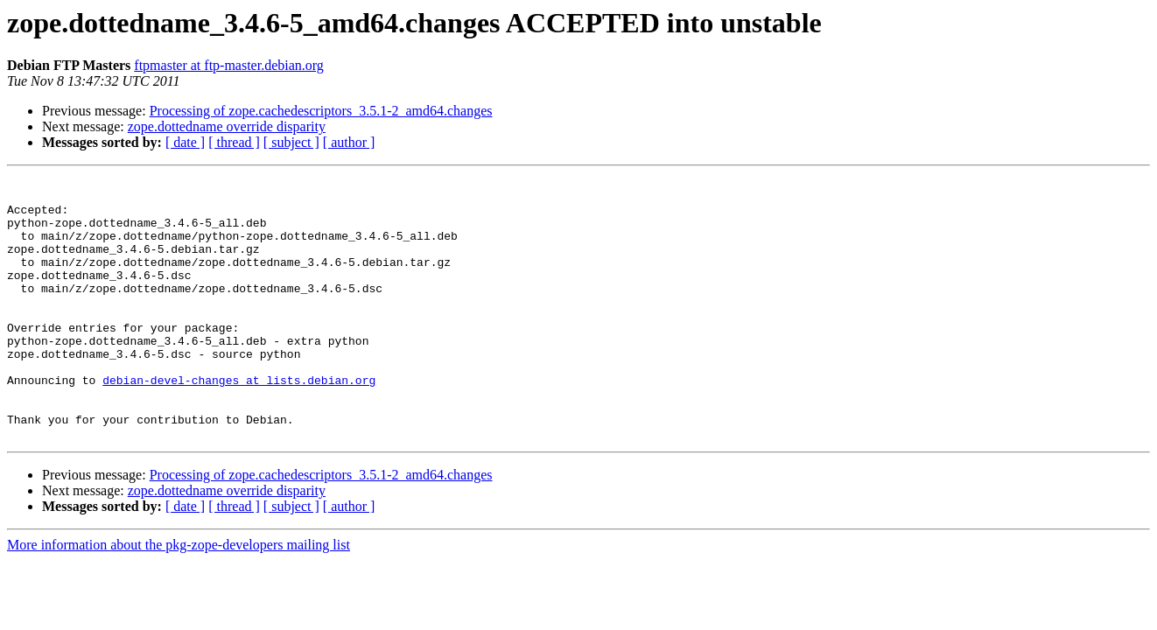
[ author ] (349, 142)
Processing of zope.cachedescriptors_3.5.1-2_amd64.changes (321, 110)
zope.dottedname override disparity (227, 126)
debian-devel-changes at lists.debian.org (238, 422)
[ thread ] (234, 142)
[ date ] (185, 142)
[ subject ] (291, 142)
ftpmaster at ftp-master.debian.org (229, 65)
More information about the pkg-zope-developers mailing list (178, 597)
